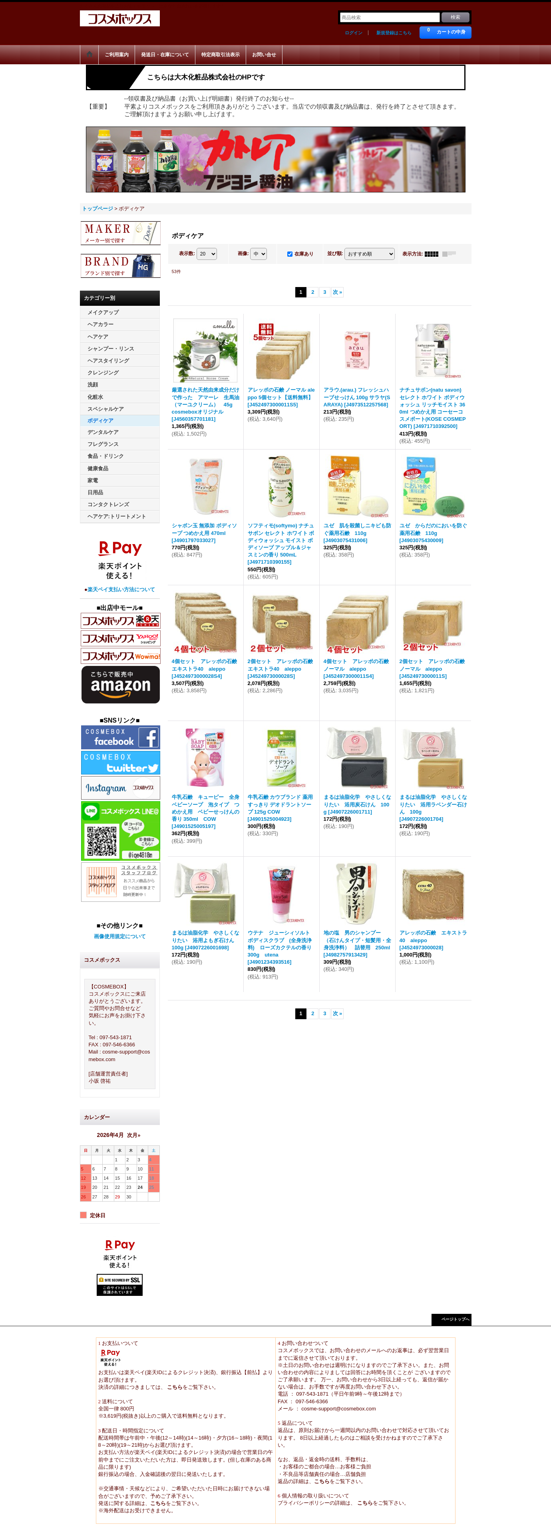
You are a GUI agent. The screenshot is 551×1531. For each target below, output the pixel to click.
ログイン (353, 32)
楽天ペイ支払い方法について (121, 589)
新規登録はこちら (394, 32)
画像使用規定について (120, 936)
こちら (174, 1387)
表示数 (187, 253)
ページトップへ (455, 1319)
